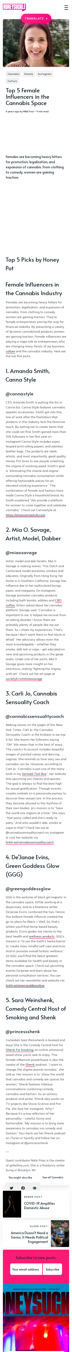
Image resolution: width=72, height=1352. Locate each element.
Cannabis (14, 73)
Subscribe (52, 1269)
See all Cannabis (52, 1177)
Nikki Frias (28, 111)
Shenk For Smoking (19, 1050)
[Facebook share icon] (23, 1188)
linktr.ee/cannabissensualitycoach (30, 842)
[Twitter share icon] (11, 1188)
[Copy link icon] (34, 1188)
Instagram (44, 73)
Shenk (30, 1064)
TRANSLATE (36, 18)
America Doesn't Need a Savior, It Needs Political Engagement (29, 1237)
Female (28, 73)
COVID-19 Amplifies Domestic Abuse (39, 1205)
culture (10, 351)
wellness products (42, 936)
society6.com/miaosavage (24, 679)
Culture (12, 80)
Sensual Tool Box (34, 774)
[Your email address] (26, 1269)
